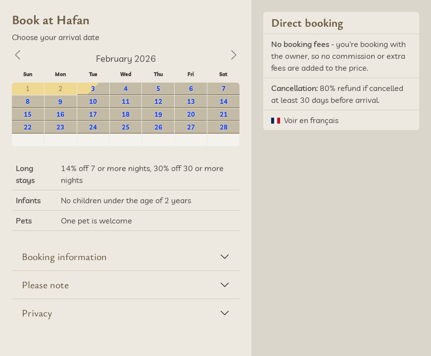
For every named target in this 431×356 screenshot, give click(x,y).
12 (158, 101)
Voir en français (311, 120)
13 (191, 101)
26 (158, 127)
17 (93, 114)
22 (28, 127)
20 (191, 114)
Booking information (64, 256)
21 (224, 114)
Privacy (37, 312)
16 (60, 114)
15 (28, 114)
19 (158, 114)
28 (224, 127)
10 (93, 101)
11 (126, 101)
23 (60, 127)
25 (126, 127)
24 (93, 127)
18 (126, 114)
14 (224, 101)
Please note (45, 284)
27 (191, 127)
